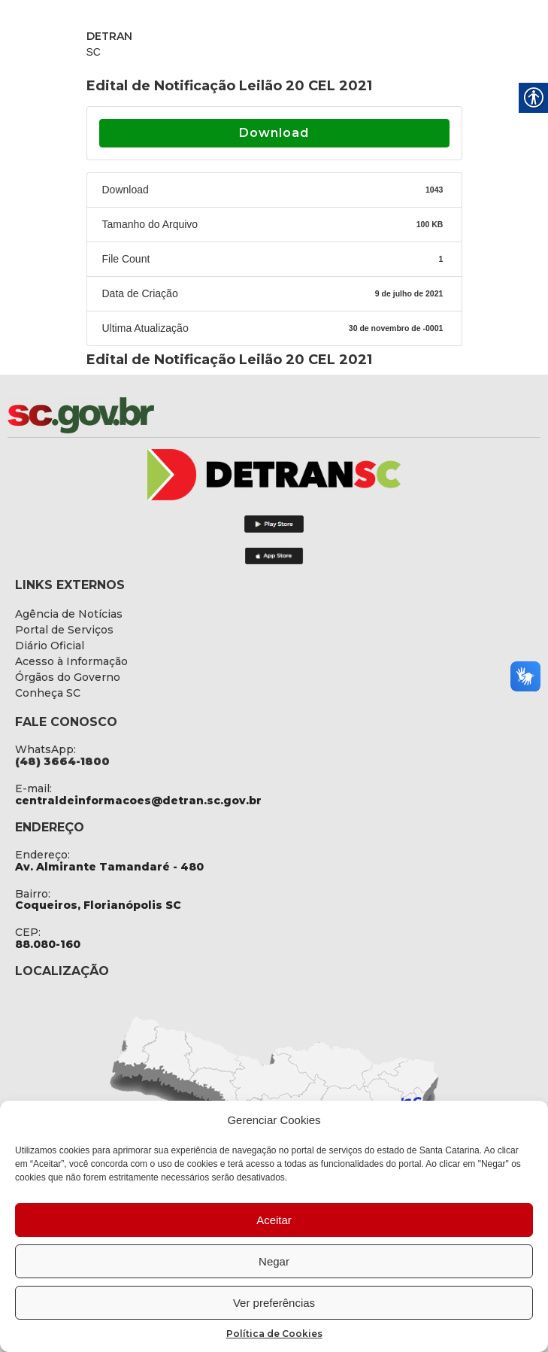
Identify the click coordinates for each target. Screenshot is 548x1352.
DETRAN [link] (109, 36)
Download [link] (274, 133)
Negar (274, 1261)
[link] (120, 415)
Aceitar (274, 1220)
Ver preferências (274, 1302)
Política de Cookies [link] (274, 1333)
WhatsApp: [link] (45, 749)
